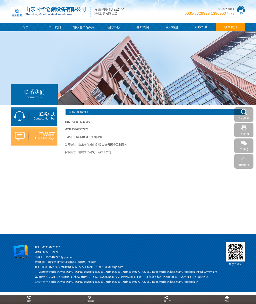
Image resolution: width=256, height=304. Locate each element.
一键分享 (166, 301)
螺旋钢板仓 (162, 281)
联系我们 (230, 27)
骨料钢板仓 (191, 281)
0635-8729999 (51, 247)
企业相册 (172, 27)
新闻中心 (113, 27)
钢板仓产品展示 (84, 27)
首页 (25, 27)
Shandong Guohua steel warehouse (48, 14)
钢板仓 (55, 281)
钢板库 (78, 281)
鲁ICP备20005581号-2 (106, 276)
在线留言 (201, 27)
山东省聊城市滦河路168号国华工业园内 (72, 262)
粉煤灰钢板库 (123, 281)
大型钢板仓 (67, 281)
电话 (29, 301)
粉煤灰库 (149, 281)
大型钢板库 (90, 281)
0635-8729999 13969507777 (209, 13)
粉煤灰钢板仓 (106, 281)
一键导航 (89, 301)
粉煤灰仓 (137, 281)
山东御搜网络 (200, 276)
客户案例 (142, 27)
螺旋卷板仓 (177, 281)
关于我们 (54, 27)
